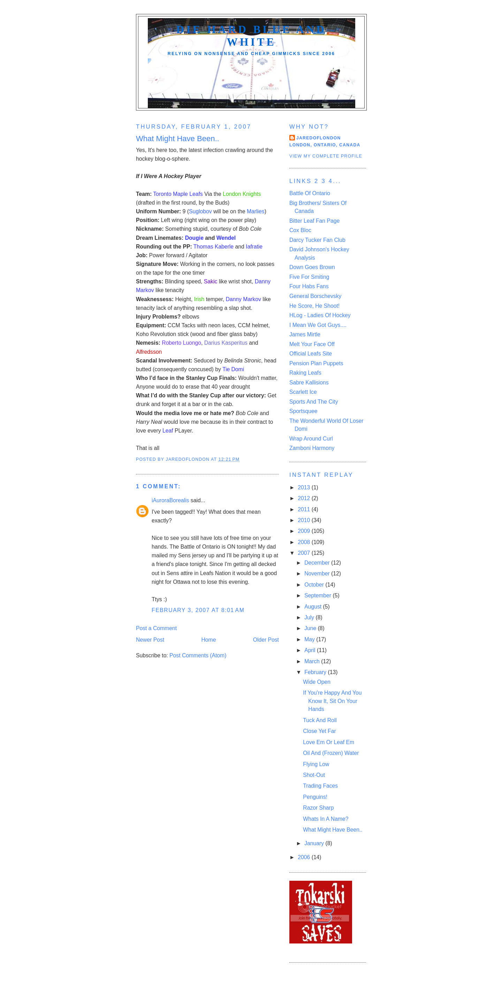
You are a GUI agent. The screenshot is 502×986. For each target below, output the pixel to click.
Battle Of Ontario (309, 193)
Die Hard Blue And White (251, 35)
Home (208, 640)
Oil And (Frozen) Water (331, 753)
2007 (304, 553)
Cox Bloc (300, 230)
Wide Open (316, 682)
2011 (304, 509)
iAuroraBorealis (170, 500)
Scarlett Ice (303, 392)
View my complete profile (325, 156)
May (310, 639)
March (312, 661)
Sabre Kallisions (309, 382)
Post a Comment (156, 628)
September (318, 595)
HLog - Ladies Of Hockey (320, 315)
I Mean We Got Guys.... (318, 325)
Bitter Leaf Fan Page (314, 221)
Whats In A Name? (325, 819)
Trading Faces (320, 786)
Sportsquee (303, 411)
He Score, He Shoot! (314, 306)
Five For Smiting (309, 277)
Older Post (266, 640)
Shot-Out (314, 775)
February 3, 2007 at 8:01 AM (198, 610)
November (317, 573)
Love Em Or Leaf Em (328, 742)
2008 (304, 542)
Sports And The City (313, 402)
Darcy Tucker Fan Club (317, 240)
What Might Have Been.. (332, 830)
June (311, 628)
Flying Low (316, 764)
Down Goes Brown (312, 267)
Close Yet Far (319, 731)
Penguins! (315, 797)
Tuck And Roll (319, 720)
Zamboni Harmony (311, 448)
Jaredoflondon (318, 138)
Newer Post (150, 640)
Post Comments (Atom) (197, 655)
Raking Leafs (305, 373)
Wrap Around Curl (311, 439)
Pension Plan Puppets (316, 363)
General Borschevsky (315, 296)
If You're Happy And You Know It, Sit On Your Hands (332, 701)
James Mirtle (304, 334)
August (313, 607)
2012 (304, 498)
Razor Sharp (318, 808)
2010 (304, 520)
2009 (304, 531)
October (314, 585)
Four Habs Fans (309, 286)
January (314, 843)
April (310, 650)
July (309, 617)
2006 (304, 857)
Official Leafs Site (310, 354)
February (316, 672)
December (317, 563)
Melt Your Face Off (312, 344)
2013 (304, 487)
